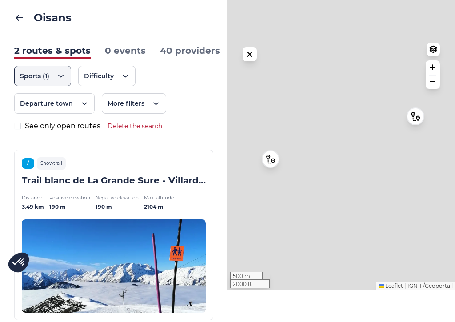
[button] (415, 132)
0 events (125, 50)
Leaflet (391, 317)
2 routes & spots (52, 50)
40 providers (190, 50)
